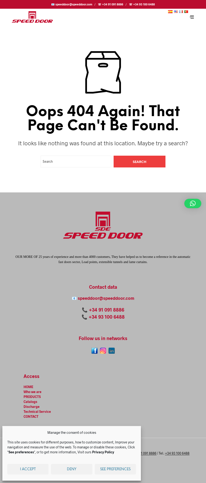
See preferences (115, 469)
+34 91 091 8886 (106, 310)
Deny (71, 469)
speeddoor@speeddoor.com (106, 298)
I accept (28, 469)
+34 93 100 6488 (107, 317)
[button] (192, 203)
